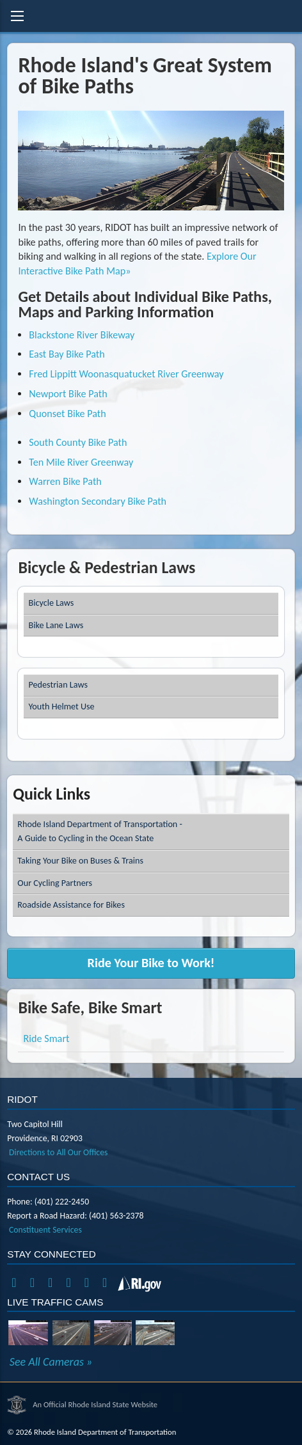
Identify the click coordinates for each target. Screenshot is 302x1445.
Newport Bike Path (68, 394)
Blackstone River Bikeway (81, 335)
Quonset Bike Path (67, 413)
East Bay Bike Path (66, 354)
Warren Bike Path (65, 481)
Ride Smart (47, 1038)
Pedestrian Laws (58, 684)
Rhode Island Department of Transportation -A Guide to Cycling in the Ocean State (99, 831)
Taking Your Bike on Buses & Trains (80, 860)
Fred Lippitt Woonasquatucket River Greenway (126, 374)
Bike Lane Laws (56, 625)
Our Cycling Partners (54, 883)
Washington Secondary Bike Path (97, 501)
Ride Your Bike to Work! (151, 962)
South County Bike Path (78, 442)
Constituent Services (45, 1229)
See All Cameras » (51, 1362)
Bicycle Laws (51, 602)
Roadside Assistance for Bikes (71, 904)
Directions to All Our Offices (58, 1152)
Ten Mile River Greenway (81, 462)
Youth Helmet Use (62, 706)
